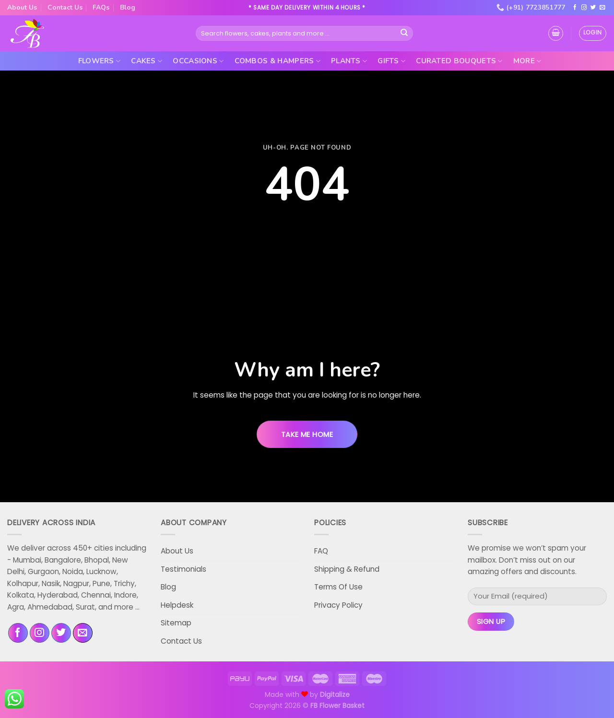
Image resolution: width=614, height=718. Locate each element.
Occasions (198, 61)
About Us (22, 7)
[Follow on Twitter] (593, 8)
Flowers (99, 61)
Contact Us (65, 7)
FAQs (101, 7)
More (527, 61)
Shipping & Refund (346, 569)
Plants (349, 61)
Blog (127, 7)
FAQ (321, 551)
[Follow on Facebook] (575, 8)
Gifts (391, 61)
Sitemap (176, 623)
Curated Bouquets (459, 61)
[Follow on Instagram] (584, 8)
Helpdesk (177, 605)
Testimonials (183, 569)
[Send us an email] (602, 8)
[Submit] (405, 33)
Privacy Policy (338, 605)
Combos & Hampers (277, 61)
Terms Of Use (338, 587)
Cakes (146, 61)
